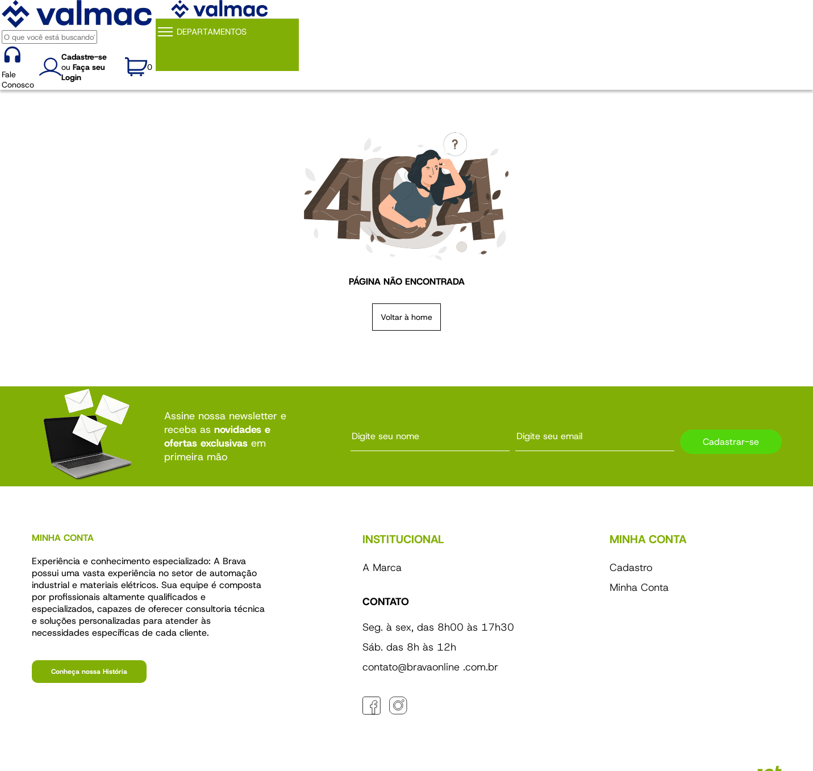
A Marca (382, 567)
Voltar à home (406, 317)
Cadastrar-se (731, 442)
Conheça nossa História (89, 671)
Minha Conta (639, 587)
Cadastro (631, 567)
